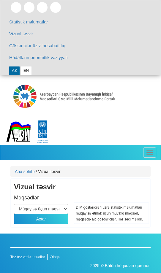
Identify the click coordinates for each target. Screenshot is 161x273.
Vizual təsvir (21, 33)
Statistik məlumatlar (28, 21)
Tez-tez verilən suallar (27, 257)
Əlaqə (55, 257)
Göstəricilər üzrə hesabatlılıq (37, 45)
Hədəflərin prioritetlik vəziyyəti (38, 57)
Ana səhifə (25, 171)
